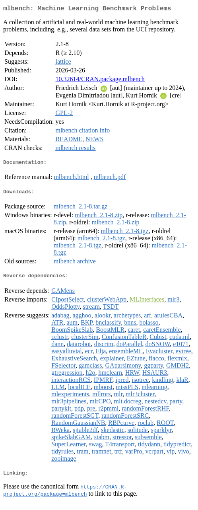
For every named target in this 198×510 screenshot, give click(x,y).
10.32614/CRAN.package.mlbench (99, 80)
